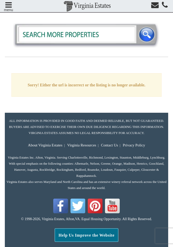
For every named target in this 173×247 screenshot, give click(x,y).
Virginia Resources (81, 145)
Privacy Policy (134, 145)
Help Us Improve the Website (87, 235)
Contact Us (109, 145)
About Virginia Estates (45, 145)
